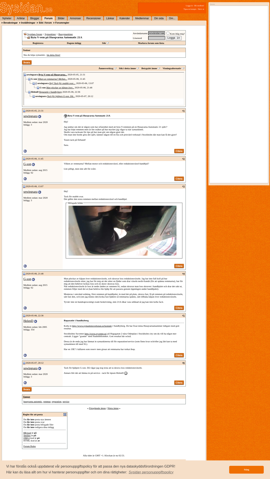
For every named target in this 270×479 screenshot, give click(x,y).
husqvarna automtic (33, 401)
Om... (172, 18)
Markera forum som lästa (151, 43)
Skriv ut (201, 9)
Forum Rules (30, 446)
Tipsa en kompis (190, 9)
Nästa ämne (113, 408)
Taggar (26, 396)
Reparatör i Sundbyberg (50, 92)
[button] (151, 472)
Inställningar (28, 22)
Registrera (38, 43)
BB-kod (27, 432)
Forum (48, 18)
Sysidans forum (34, 34)
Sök (104, 43)
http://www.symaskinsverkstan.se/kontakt (92, 326)
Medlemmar (142, 18)
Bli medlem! (199, 6)
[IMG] (27, 438)
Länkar (110, 18)
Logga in (189, 6)
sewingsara (31, 116)
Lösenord (137, 38)
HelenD (28, 321)
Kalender (124, 18)
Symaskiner (50, 34)
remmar (47, 401)
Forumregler (62, 22)
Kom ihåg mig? (176, 33)
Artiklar (21, 18)
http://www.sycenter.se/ (95, 333)
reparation (57, 401)
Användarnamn (140, 33)
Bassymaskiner (65, 34)
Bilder (61, 18)
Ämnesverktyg (105, 68)
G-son (27, 164)
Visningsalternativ (172, 68)
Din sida (159, 18)
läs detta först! (53, 55)
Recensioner (93, 18)
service (66, 401)
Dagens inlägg (74, 43)
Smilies (27, 435)
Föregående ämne (97, 408)
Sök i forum (45, 22)
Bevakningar (10, 22)
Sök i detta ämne (127, 68)
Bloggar (34, 18)
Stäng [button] (246, 469)
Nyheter (6, 18)
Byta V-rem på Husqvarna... (52, 74)
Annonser (75, 18)
